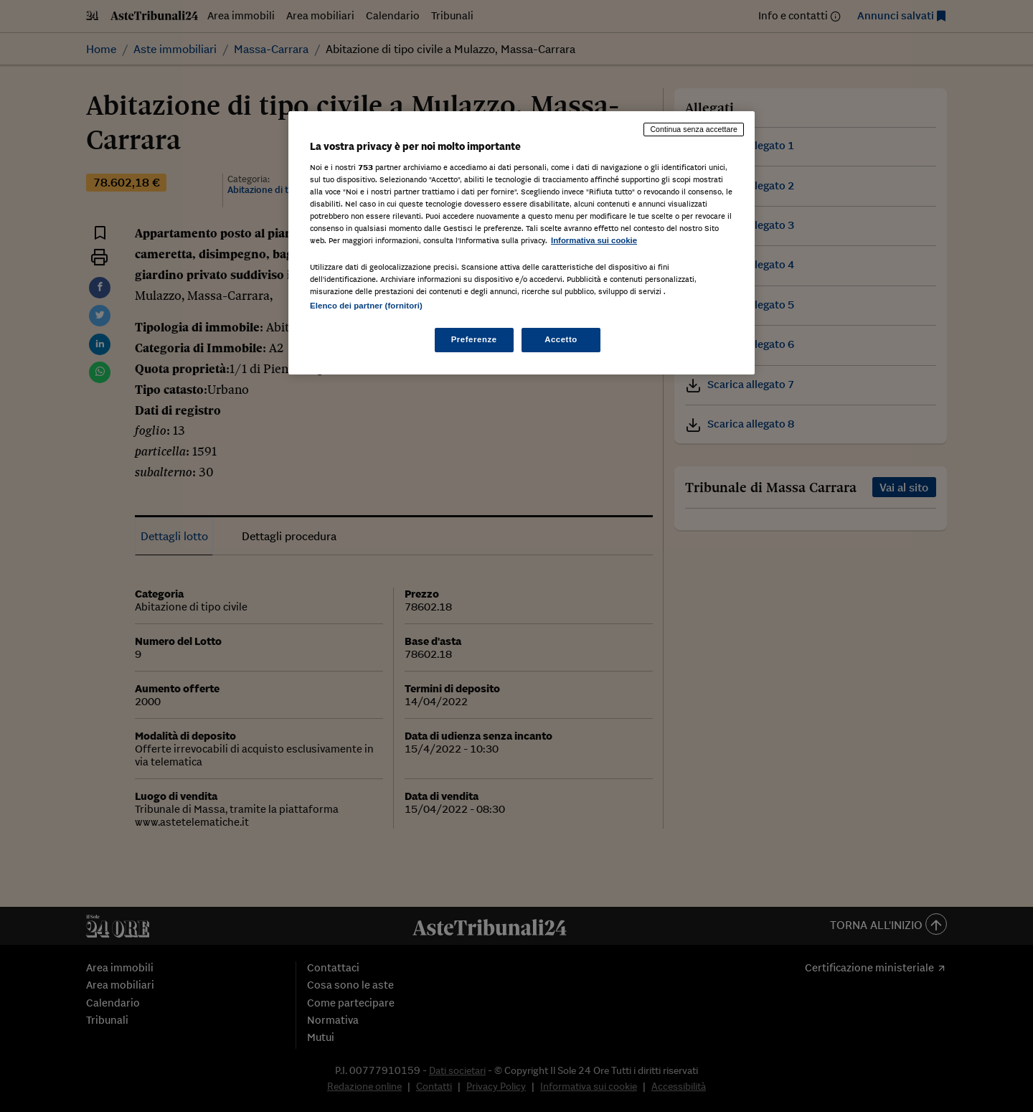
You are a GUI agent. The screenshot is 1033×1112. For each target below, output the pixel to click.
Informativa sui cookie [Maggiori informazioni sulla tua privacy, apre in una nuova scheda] (594, 240)
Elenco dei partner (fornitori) (366, 305)
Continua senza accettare (693, 129)
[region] (521, 242)
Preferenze (474, 339)
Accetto (560, 339)
